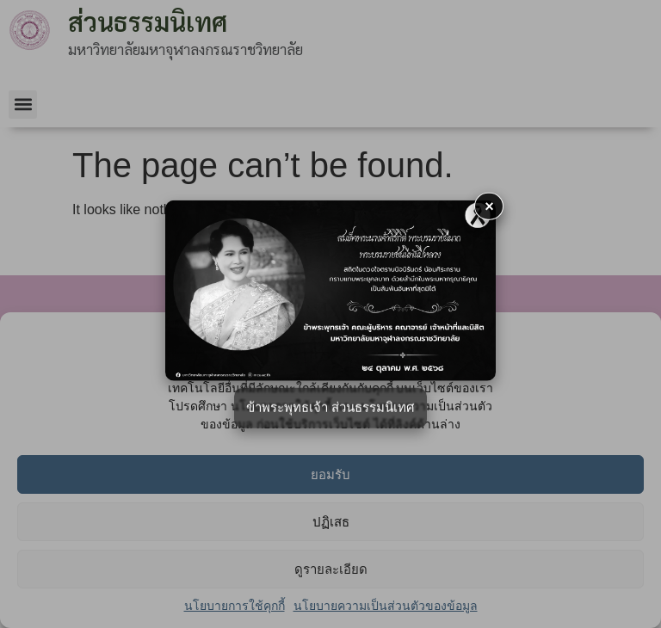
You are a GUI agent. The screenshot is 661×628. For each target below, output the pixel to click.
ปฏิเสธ (330, 521)
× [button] (490, 205)
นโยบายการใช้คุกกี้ (234, 606)
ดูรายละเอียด (331, 569)
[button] (23, 104)
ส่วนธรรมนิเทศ (147, 21)
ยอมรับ (330, 474)
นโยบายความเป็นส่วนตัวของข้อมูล (385, 606)
